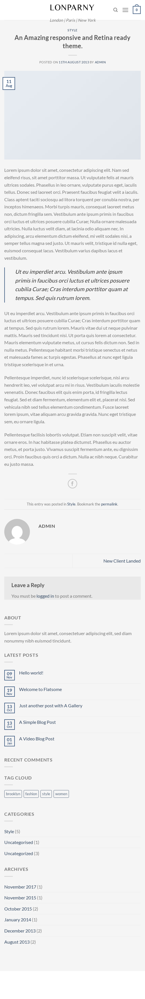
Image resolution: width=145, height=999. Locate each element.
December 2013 (20, 930)
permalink (109, 504)
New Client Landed (122, 560)
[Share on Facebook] (72, 483)
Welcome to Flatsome (40, 689)
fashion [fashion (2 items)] (31, 793)
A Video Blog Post (36, 738)
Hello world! (31, 672)
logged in (45, 596)
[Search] (115, 10)
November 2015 (20, 897)
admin (100, 62)
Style (72, 30)
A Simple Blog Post (37, 722)
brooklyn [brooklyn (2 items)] (13, 793)
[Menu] (125, 10)
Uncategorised (18, 842)
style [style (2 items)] (46, 793)
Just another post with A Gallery (50, 705)
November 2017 (20, 886)
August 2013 (17, 941)
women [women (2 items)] (61, 793)
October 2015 (18, 908)
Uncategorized (18, 853)
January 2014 (17, 919)
